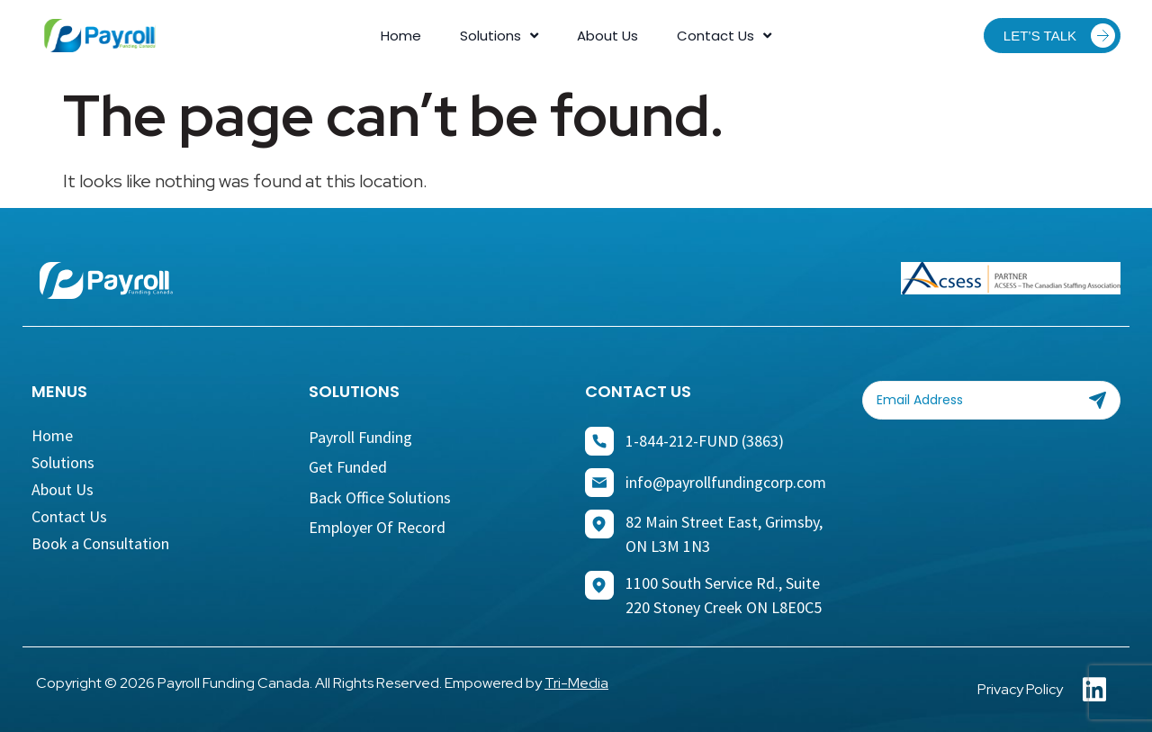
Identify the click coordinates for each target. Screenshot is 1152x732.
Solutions (499, 36)
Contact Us (724, 36)
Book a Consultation (100, 544)
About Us (607, 35)
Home (401, 35)
